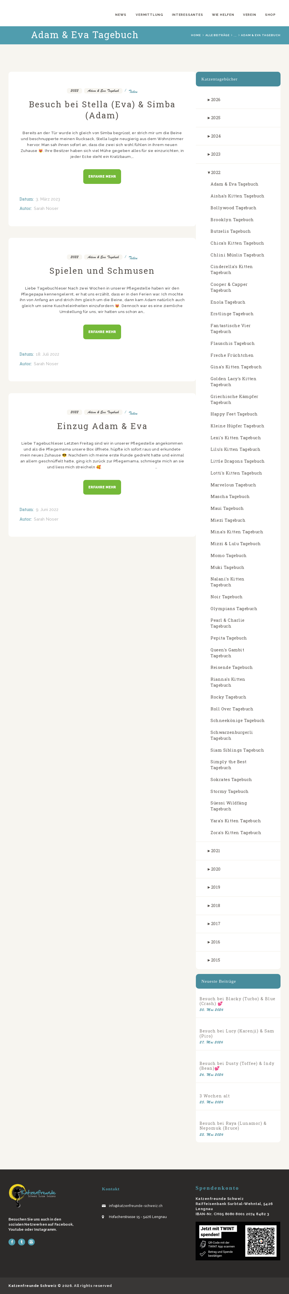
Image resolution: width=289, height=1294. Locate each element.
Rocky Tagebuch (228, 697)
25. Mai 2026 (211, 1102)
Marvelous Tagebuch (233, 485)
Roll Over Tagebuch (232, 709)
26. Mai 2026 (211, 1074)
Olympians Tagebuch (234, 608)
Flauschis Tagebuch (233, 343)
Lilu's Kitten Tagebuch (235, 449)
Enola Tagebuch (228, 302)
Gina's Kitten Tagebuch (236, 366)
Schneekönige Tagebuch (238, 720)
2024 (216, 136)
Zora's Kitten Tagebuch (236, 832)
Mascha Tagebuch (230, 496)
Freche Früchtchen (232, 355)
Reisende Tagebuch (232, 667)
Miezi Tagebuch (228, 520)
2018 (215, 905)
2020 (216, 869)
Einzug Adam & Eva (102, 425)
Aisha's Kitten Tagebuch (238, 196)
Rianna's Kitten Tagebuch (228, 682)
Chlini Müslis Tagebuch (237, 255)
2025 (216, 117)
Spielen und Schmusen (102, 270)
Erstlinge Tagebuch (232, 313)
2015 (215, 960)
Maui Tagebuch (227, 508)
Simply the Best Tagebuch (229, 764)
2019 (215, 887)
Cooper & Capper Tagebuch (229, 287)
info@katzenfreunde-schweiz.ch (136, 1206)
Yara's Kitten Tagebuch (236, 820)
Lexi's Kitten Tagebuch (236, 437)
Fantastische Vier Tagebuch (231, 328)
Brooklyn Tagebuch (232, 219)
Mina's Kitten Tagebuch (237, 531)
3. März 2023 (48, 199)
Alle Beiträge (217, 35)
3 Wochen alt (215, 1095)
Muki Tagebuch (228, 567)
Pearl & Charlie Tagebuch (228, 623)
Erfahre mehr (102, 177)
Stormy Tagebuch (230, 791)
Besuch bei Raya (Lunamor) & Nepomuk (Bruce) (233, 1126)
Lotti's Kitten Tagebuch (236, 473)
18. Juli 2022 (47, 354)
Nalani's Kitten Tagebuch (228, 582)
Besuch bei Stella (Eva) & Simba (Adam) (102, 110)
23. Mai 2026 (211, 1134)
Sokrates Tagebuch (231, 779)
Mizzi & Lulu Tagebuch (236, 543)
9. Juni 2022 (47, 509)
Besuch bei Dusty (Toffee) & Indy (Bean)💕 (237, 1066)
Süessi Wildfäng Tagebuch (229, 806)
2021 (215, 850)
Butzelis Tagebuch (231, 231)
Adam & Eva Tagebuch (103, 90)
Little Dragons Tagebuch (238, 461)
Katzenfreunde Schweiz (32, 1286)
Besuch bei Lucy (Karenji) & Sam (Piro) (237, 1033)
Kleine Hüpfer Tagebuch (237, 426)
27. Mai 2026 (211, 1042)
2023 (216, 154)
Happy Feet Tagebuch (234, 414)
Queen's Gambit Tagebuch (227, 652)
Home (196, 35)
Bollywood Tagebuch (234, 207)
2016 (215, 942)
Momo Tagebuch (229, 555)
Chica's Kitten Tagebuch (237, 243)
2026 (216, 99)
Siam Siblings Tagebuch (237, 750)
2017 (216, 923)
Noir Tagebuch (227, 596)
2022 (74, 90)
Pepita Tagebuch (229, 638)
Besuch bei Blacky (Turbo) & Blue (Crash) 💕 (237, 1001)
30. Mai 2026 (211, 1009)
